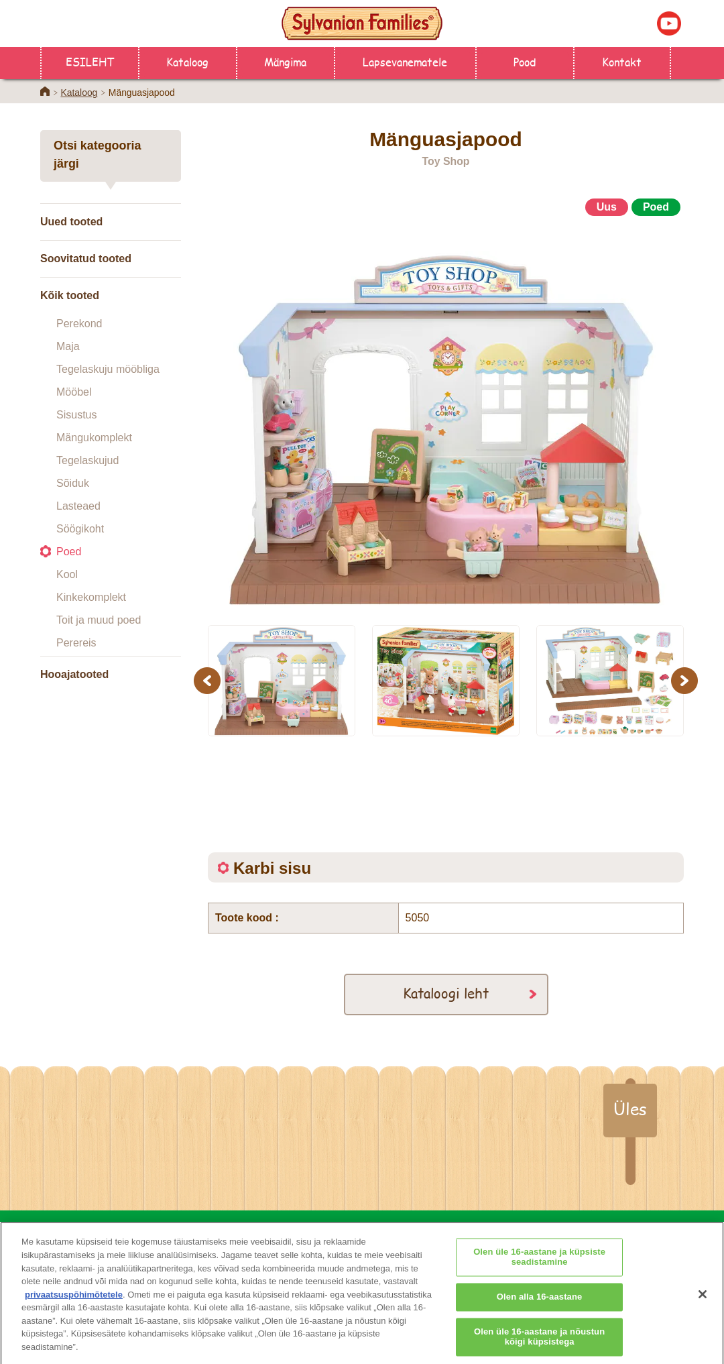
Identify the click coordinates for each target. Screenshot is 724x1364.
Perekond (79, 323)
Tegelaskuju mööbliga (108, 369)
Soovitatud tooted (85, 258)
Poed (68, 551)
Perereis (76, 642)
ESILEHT (90, 61)
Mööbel (73, 392)
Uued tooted (71, 221)
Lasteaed (78, 506)
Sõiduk (72, 483)
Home (45, 91)
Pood (525, 61)
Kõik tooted (69, 295)
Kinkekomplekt (91, 597)
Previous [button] (209, 680)
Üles (630, 1108)
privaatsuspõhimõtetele (74, 1303)
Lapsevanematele (405, 61)
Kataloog (187, 61)
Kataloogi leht (446, 993)
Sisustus (76, 414)
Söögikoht (80, 528)
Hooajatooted (74, 674)
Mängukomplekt (94, 437)
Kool (67, 574)
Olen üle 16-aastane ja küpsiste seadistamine (539, 1265)
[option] (446, 414)
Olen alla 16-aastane (540, 1305)
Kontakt (622, 61)
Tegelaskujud (87, 460)
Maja (68, 346)
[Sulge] (702, 1302)
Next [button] (686, 680)
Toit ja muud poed (98, 620)
